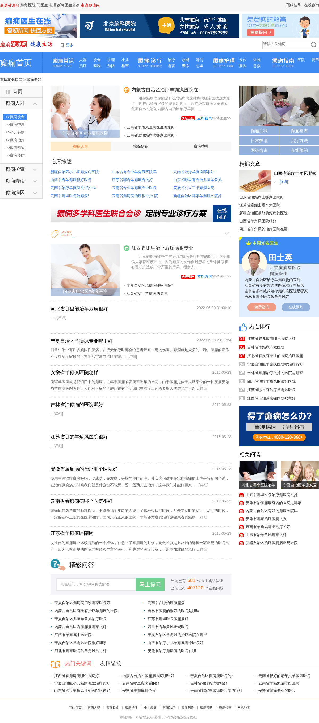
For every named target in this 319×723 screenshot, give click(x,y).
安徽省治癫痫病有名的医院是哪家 (273, 503)
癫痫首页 (16, 62)
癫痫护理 (201, 146)
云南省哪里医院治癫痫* (70, 196)
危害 (171, 66)
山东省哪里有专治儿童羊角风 (197, 180)
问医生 (42, 5)
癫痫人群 (80, 146)
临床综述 (61, 161)
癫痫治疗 (168, 707)
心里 (199, 66)
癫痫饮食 (140, 146)
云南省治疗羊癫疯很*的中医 (73, 188)
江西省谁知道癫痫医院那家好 (271, 398)
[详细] (61, 317)
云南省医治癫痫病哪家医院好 (151, 135)
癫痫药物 (187, 707)
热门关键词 (78, 663)
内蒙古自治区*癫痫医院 (85, 291)
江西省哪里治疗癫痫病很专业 (162, 248)
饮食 (97, 60)
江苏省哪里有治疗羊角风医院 (271, 390)
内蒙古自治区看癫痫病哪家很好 (80, 627)
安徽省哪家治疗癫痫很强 (266, 519)
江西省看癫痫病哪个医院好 (76, 676)
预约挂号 (293, 5)
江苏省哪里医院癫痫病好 (168, 619)
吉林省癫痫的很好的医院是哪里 (174, 611)
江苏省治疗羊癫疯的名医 (147, 293)
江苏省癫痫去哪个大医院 (259, 205)
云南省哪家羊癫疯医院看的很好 (216, 690)
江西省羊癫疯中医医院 (73, 635)
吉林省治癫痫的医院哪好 (77, 404)
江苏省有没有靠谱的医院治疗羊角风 (274, 285)
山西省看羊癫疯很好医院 (71, 180)
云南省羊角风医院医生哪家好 (151, 127)
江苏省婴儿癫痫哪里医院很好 (271, 338)
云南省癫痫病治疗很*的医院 (135, 196)
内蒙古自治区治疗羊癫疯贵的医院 (272, 280)
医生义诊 (72, 5)
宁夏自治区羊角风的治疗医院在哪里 (177, 635)
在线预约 (299, 150)
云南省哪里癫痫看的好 (141, 683)
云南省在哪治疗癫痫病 (166, 603)
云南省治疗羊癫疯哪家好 (193, 172)
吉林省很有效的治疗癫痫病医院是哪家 (276, 291)
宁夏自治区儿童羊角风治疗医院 (80, 619)
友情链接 (110, 663)
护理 (111, 60)
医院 (32, 5)
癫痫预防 (206, 707)
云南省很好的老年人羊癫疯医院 (284, 676)
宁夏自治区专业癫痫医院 (85, 133)
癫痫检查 (299, 130)
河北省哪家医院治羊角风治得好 (80, 651)
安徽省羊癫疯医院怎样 (74, 372)
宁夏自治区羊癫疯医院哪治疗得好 (275, 364)
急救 (257, 66)
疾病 (23, 5)
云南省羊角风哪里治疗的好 (268, 527)
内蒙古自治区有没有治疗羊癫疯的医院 (86, 611)
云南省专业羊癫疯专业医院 (134, 188)
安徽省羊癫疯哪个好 (139, 690)
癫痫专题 (34, 79)
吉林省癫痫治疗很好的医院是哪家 (275, 373)
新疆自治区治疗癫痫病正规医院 (272, 543)
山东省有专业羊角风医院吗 (134, 172)
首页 (17, 91)
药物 (97, 66)
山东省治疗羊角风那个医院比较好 (82, 690)
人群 (83, 60)
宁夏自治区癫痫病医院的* (211, 676)
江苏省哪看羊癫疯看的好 (132, 180)
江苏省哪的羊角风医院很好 (79, 436)
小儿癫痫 (150, 707)
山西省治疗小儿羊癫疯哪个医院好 (175, 643)
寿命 (185, 66)
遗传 (199, 60)
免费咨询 (261, 307)
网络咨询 (259, 150)
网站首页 (75, 707)
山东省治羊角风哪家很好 (266, 535)
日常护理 (259, 140)
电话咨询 (56, 5)
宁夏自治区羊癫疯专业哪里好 (82, 341)
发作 (242, 60)
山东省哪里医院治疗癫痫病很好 (272, 495)
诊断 (185, 60)
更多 (69, 45)
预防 (111, 66)
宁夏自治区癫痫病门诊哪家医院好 (82, 603)
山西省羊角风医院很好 (257, 221)
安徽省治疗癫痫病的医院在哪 (172, 651)
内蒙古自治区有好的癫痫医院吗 (272, 511)
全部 (66, 233)
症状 (257, 60)
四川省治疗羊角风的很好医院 (271, 381)
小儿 (125, 60)
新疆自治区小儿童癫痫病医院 (75, 172)
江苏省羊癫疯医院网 (72, 533)
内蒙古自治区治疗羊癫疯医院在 (164, 89)
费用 (315, 60)
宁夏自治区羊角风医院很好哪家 (80, 643)
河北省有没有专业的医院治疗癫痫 (275, 356)
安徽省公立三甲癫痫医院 (193, 188)
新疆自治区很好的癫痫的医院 (263, 213)
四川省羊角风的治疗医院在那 (263, 229)
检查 (125, 66)
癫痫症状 (259, 130)
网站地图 (243, 707)
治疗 (83, 66)
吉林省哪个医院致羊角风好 (267, 296)
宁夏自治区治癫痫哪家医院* (150, 285)
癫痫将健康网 (11, 79)
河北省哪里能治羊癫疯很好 (79, 308)
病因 (242, 66)
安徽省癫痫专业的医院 (277, 690)
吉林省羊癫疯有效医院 (265, 347)
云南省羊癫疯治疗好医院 (278, 683)
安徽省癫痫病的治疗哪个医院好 (84, 469)
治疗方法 (299, 140)
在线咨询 (311, 5)
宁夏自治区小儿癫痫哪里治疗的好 (82, 683)
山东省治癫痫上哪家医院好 (261, 197)
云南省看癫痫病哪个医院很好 (82, 501)
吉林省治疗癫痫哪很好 (209, 683)
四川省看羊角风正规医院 (168, 627)
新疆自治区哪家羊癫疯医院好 (197, 196)
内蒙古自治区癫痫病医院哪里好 (148, 676)
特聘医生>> (214, 118)
